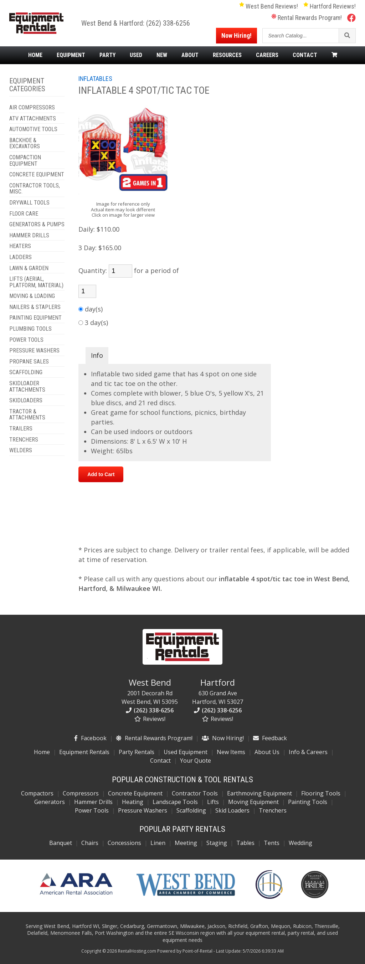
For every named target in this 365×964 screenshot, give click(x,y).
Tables (245, 843)
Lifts (213, 802)
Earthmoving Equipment (259, 793)
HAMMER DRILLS (29, 235)
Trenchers (273, 810)
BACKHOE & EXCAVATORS (24, 143)
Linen (157, 843)
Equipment (71, 55)
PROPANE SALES (29, 362)
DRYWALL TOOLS (29, 203)
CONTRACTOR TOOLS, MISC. (34, 188)
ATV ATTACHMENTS (32, 118)
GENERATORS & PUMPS (37, 224)
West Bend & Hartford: (113, 23)
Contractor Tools (195, 793)
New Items (231, 752)
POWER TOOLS (26, 340)
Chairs (89, 843)
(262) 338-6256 (168, 23)
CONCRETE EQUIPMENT (36, 174)
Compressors (81, 793)
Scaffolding (191, 810)
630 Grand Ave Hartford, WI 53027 (217, 691)
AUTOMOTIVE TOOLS (33, 129)
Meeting (186, 843)
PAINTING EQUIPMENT (35, 318)
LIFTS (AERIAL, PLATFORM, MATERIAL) (36, 282)
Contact (305, 55)
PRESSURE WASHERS (34, 350)
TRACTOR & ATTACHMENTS (27, 414)
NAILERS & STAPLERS (35, 307)
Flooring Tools (320, 793)
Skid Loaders (232, 810)
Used (136, 55)
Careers (267, 55)
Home (35, 55)
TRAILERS (20, 429)
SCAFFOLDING (25, 372)
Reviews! (149, 719)
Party (107, 55)
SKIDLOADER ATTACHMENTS (27, 386)
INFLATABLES (95, 78)
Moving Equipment (253, 802)
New (161, 55)
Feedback (270, 738)
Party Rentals (136, 752)
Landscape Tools (175, 802)
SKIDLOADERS (25, 400)
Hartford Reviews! (329, 6)
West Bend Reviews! (268, 6)
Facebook (90, 738)
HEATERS (20, 246)
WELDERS (20, 450)
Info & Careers (308, 752)
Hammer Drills (93, 802)
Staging (216, 843)
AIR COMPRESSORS (32, 107)
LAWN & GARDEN (28, 268)
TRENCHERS (23, 440)
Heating (132, 802)
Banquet (60, 843)
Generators (49, 802)
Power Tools (92, 810)
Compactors (37, 793)
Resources (227, 55)
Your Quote (195, 760)
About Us (267, 752)
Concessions (124, 843)
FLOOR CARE (23, 214)
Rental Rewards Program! (306, 17)
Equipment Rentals (84, 752)
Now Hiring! (236, 35)
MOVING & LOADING (32, 296)
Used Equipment (185, 752)
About (190, 55)
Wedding (300, 843)
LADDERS (20, 257)
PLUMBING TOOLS (30, 329)
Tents (271, 843)
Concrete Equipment (135, 793)
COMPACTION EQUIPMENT (25, 160)
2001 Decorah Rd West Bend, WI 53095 (150, 691)
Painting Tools (307, 802)
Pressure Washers (142, 810)
